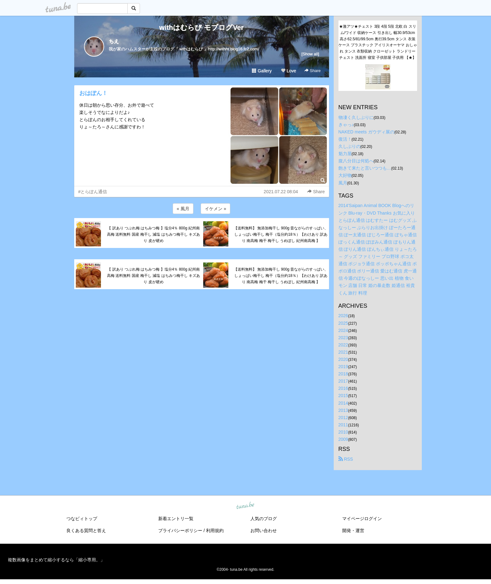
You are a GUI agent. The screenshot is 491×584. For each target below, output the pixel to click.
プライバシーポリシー (180, 530)
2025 (343, 323)
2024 (343, 330)
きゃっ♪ (346, 124)
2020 (343, 359)
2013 (343, 410)
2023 (343, 337)
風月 (342, 182)
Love (288, 70)
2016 (343, 388)
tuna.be (245, 506)
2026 (343, 315)
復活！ (345, 139)
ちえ (114, 41)
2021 (343, 352)
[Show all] (310, 54)
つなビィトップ (81, 518)
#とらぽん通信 (92, 191)
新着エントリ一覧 (175, 518)
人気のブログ (263, 518)
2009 (343, 439)
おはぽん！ (93, 93)
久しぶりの (349, 146)
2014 (343, 403)
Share (312, 70)
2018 (343, 373)
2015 (343, 395)
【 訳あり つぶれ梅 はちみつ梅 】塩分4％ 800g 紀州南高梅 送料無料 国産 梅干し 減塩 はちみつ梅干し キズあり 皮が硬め (153, 234)
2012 (343, 417)
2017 (343, 381)
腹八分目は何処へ (356, 160)
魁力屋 (345, 153)
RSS (345, 459)
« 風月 (183, 208)
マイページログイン (362, 518)
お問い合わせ (263, 530)
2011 (343, 424)
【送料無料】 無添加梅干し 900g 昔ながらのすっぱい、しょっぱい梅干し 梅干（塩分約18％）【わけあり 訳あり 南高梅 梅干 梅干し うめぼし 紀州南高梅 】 (281, 234)
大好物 (345, 175)
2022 (343, 344)
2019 (343, 366)
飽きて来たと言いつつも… (364, 168)
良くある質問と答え (86, 530)
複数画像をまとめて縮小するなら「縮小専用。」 (56, 559)
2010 (343, 432)
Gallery (261, 70)
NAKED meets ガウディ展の (366, 131)
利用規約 (215, 530)
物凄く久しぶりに (356, 117)
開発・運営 (353, 530)
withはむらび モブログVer (201, 27)
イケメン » (215, 208)
